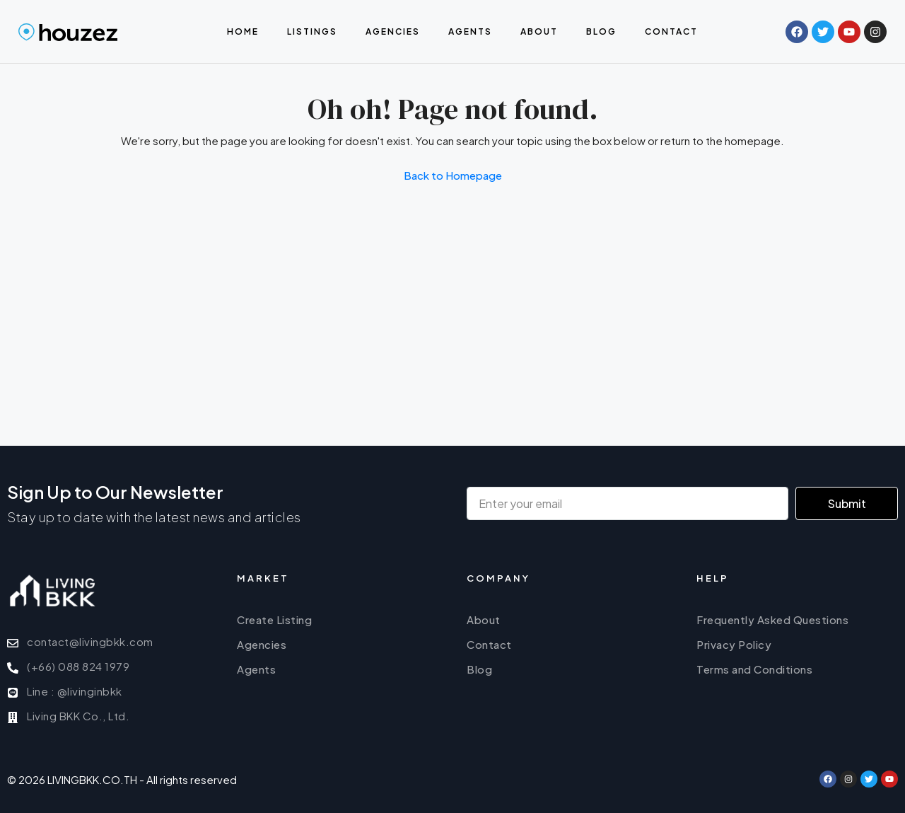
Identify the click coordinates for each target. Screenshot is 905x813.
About (539, 31)
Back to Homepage (453, 175)
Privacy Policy (733, 644)
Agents (470, 31)
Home (243, 31)
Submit (847, 503)
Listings (312, 31)
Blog (601, 31)
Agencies (393, 31)
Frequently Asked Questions (772, 619)
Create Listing (274, 619)
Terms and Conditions (754, 669)
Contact (671, 31)
